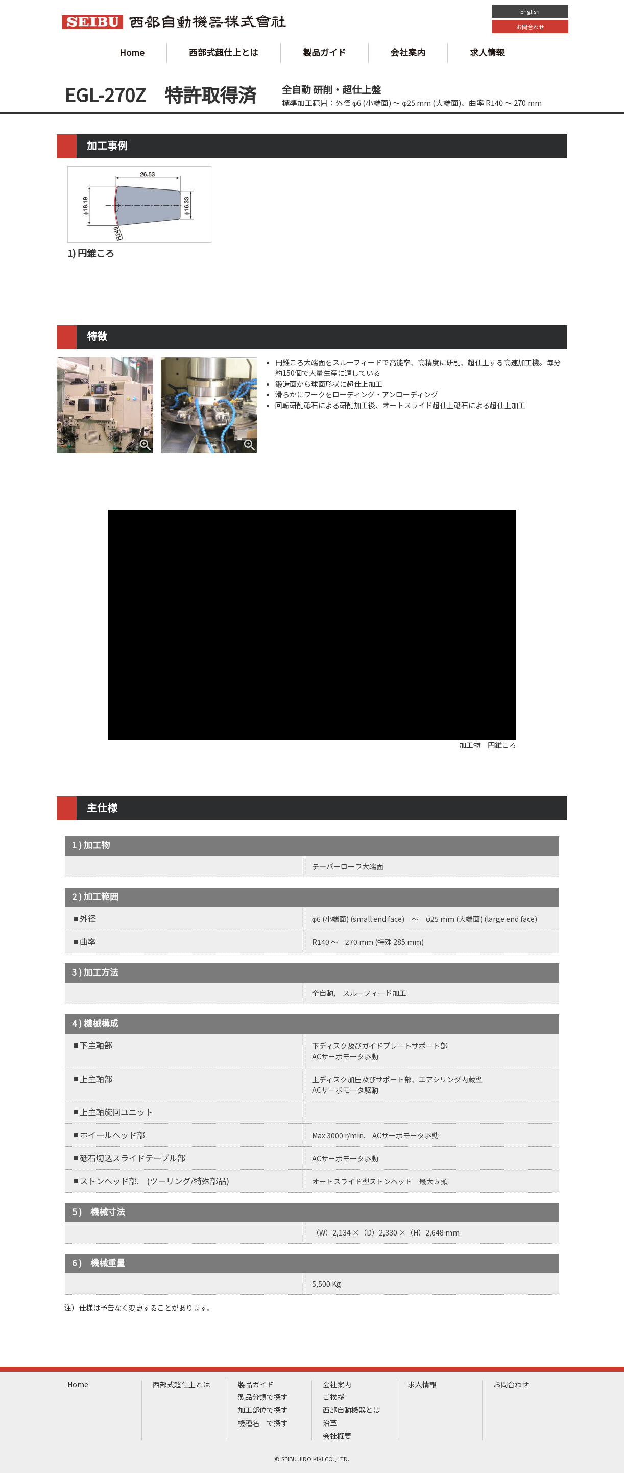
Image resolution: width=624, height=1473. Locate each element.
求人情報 (487, 52)
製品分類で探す (263, 1397)
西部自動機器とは (351, 1410)
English (530, 11)
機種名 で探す (263, 1423)
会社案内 (408, 52)
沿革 (330, 1423)
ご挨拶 (333, 1397)
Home (132, 52)
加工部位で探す (263, 1410)
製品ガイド (324, 52)
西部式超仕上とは (223, 52)
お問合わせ (530, 26)
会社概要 (337, 1436)
